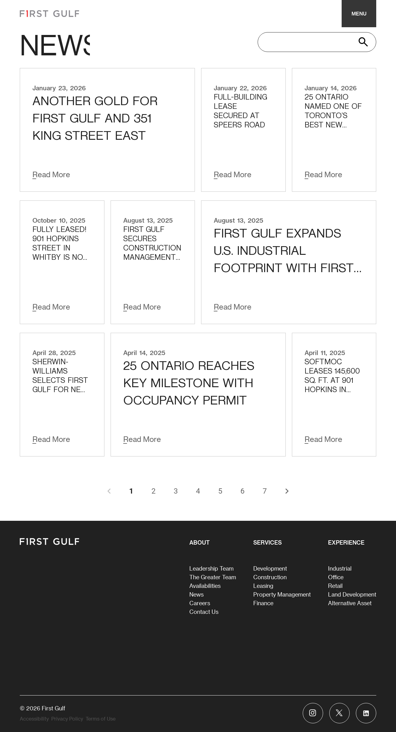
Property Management (282, 594)
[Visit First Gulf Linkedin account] (366, 713)
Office (335, 577)
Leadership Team (211, 568)
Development (270, 568)
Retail (335, 585)
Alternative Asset (350, 603)
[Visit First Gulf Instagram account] (313, 713)
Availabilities (205, 585)
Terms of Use (101, 718)
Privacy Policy (67, 718)
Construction (270, 577)
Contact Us (203, 611)
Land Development (352, 594)
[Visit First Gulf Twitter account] (339, 713)
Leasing (263, 585)
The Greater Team (212, 577)
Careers (199, 603)
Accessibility (34, 718)
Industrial (340, 568)
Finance (263, 603)
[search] (312, 42)
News (196, 594)
